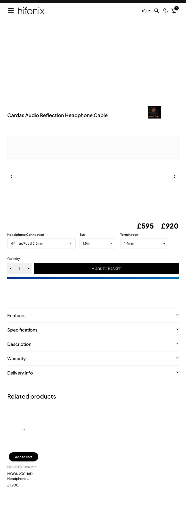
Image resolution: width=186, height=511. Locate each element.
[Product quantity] (19, 268)
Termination (129, 235)
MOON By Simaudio (22, 467)
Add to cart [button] (23, 457)
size (83, 235)
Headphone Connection (25, 235)
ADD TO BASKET (108, 268)
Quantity (13, 259)
